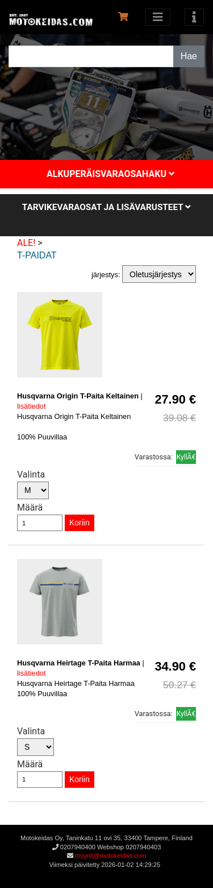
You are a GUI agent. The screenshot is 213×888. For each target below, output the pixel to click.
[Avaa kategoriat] (157, 17)
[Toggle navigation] (194, 17)
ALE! (26, 242)
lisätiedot (31, 406)
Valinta (31, 474)
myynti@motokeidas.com (110, 855)
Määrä (30, 507)
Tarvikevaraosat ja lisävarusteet (106, 207)
